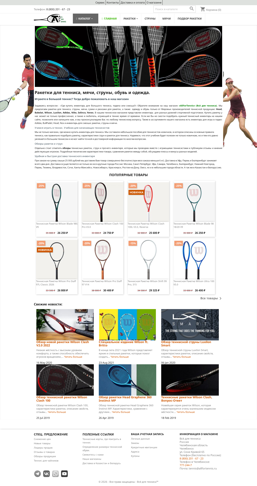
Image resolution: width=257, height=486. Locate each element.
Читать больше (73, 356)
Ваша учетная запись (147, 434)
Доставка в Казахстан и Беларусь (102, 463)
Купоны (135, 455)
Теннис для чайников (46, 460)
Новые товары (42, 443)
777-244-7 (186, 465)
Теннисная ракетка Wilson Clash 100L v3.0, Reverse (146, 225)
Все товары (211, 298)
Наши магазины (92, 458)
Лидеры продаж (43, 447)
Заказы (135, 443)
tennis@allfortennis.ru (203, 468)
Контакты (113, 2)
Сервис (100, 2)
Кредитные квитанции (144, 447)
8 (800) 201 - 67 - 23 (58, 9)
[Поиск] (174, 9)
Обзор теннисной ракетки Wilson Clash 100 (61, 398)
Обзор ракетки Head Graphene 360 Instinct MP (125, 398)
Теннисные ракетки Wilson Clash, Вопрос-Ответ (186, 398)
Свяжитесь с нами (93, 454)
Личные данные (140, 438)
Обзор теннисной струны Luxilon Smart (186, 343)
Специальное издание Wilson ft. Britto (123, 343)
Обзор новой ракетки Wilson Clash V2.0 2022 (62, 343)
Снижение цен (42, 439)
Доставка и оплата (133, 2)
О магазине (154, 2)
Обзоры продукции (45, 456)
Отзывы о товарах (44, 452)
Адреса (135, 451)
